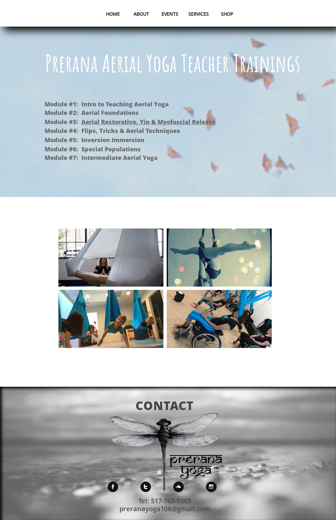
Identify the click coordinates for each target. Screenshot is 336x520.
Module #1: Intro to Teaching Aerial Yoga (107, 104)
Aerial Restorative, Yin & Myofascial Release (148, 122)
